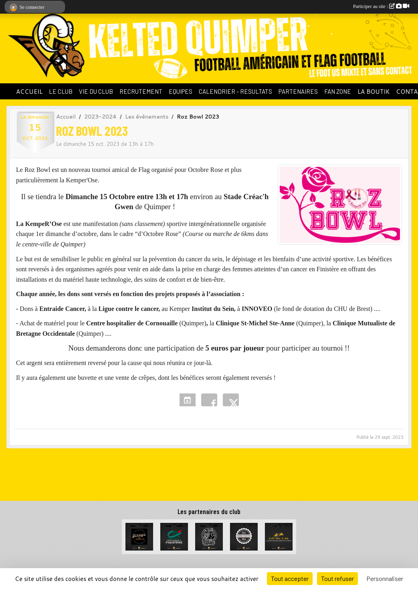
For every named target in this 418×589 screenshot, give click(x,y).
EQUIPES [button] (180, 91)
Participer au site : (381, 6)
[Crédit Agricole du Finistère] (174, 535)
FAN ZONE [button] (337, 91)
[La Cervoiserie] (244, 535)
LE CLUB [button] (61, 91)
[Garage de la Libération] (139, 535)
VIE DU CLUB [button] (96, 91)
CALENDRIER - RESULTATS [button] (235, 91)
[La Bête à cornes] (209, 535)
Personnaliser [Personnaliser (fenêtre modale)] (384, 578)
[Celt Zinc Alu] (279, 535)
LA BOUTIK (373, 91)
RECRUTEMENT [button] (140, 91)
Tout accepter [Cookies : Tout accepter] (290, 578)
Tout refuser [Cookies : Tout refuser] (337, 578)
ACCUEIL (29, 91)
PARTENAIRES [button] (298, 91)
